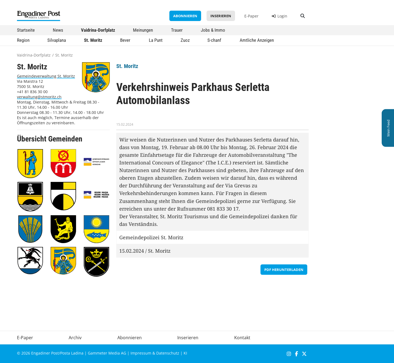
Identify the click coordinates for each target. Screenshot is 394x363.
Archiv (75, 338)
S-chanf (214, 40)
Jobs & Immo (213, 30)
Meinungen (143, 30)
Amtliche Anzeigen (257, 40)
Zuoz (185, 40)
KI (185, 353)
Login (279, 16)
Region (23, 40)
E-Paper (251, 16)
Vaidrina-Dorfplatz (98, 30)
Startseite (26, 30)
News (58, 30)
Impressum (141, 353)
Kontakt (242, 338)
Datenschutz (167, 353)
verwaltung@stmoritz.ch (39, 96)
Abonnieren (185, 15)
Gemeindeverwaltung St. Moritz (46, 76)
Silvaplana (56, 40)
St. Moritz (93, 40)
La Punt (156, 40)
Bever (125, 40)
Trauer (176, 30)
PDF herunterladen (283, 269)
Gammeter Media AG (107, 353)
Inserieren (220, 15)
